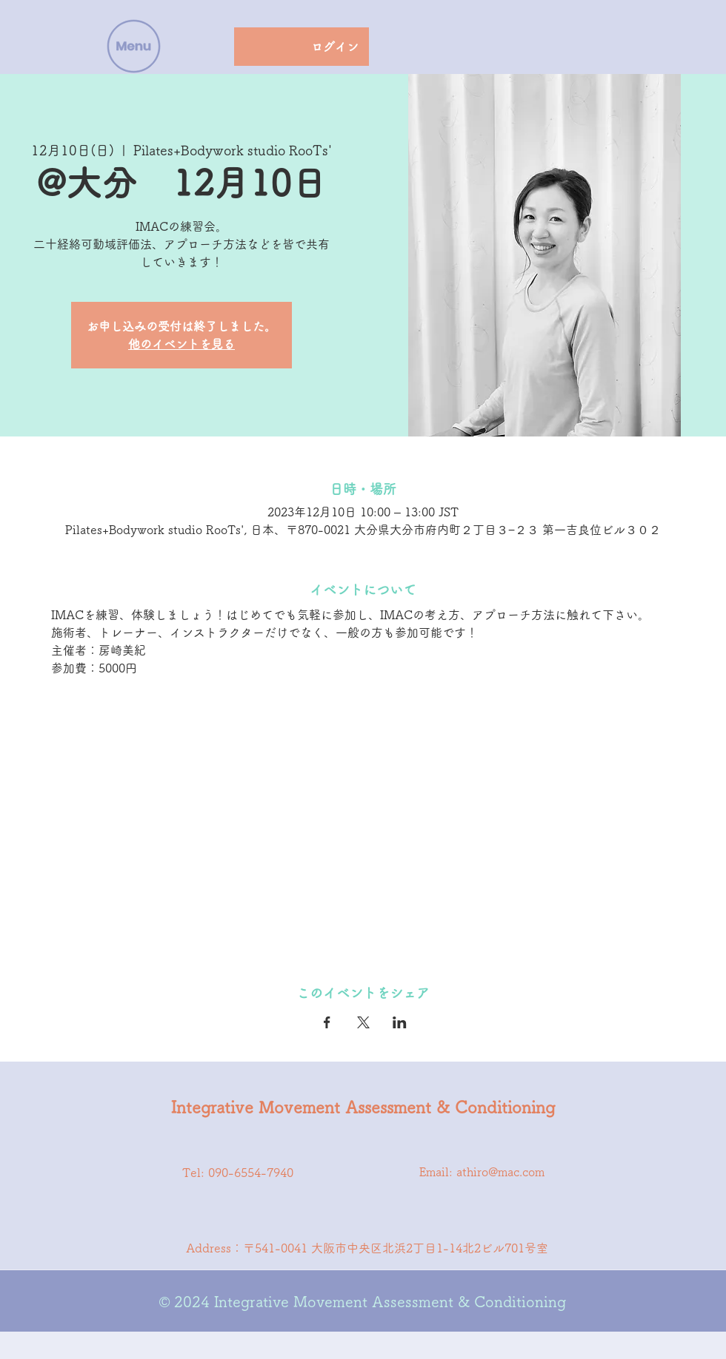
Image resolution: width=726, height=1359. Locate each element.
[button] (134, 46)
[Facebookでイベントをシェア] (327, 1022)
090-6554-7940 (250, 1172)
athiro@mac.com (500, 1172)
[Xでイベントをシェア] (363, 1022)
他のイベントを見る (181, 344)
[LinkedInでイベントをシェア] (400, 1022)
